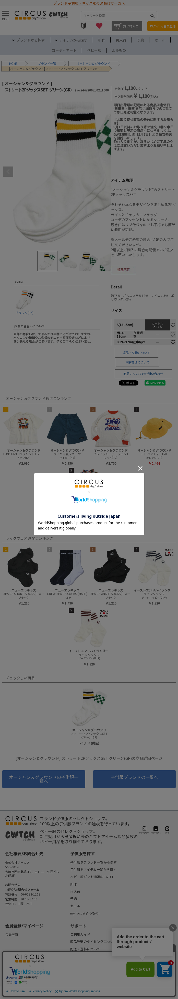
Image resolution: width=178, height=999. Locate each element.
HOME (13, 63)
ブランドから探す (30, 40)
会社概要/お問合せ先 (24, 853)
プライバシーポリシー (77, 992)
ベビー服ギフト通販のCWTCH (92, 876)
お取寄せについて (137, 362)
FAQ (73, 970)
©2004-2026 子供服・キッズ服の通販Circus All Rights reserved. (140, 992)
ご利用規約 (44, 992)
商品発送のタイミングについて (93, 941)
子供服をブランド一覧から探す (93, 862)
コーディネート (64, 50)
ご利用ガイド (80, 934)
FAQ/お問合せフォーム (23, 889)
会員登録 (11, 934)
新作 (101, 40)
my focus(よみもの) (85, 913)
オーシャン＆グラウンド (93, 63)
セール (160, 40)
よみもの (119, 50)
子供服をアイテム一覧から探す (93, 869)
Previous (8, 172)
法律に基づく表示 (16, 992)
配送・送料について (85, 948)
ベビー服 (94, 50)
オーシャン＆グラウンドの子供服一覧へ (43, 779)
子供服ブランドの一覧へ (134, 777)
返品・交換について (136, 352)
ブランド (44, 63)
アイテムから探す (73, 40)
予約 (140, 40)
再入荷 (121, 40)
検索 (152, 16)
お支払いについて (83, 956)
